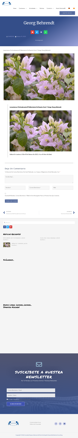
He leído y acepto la (19, 399)
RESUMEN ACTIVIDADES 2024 (14, 238)
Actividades (32, 9)
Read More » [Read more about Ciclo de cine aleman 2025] (42, 240)
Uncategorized (39, 40)
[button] (32, 32)
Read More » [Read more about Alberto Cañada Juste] (14, 245)
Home (14, 9)
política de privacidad (24, 399)
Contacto (49, 9)
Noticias (42, 9)
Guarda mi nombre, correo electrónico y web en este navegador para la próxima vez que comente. (32, 196)
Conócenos (22, 9)
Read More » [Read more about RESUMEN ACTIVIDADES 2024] (5, 240)
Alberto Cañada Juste (19, 244)
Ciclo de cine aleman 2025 (50, 238)
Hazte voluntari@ (60, 9)
